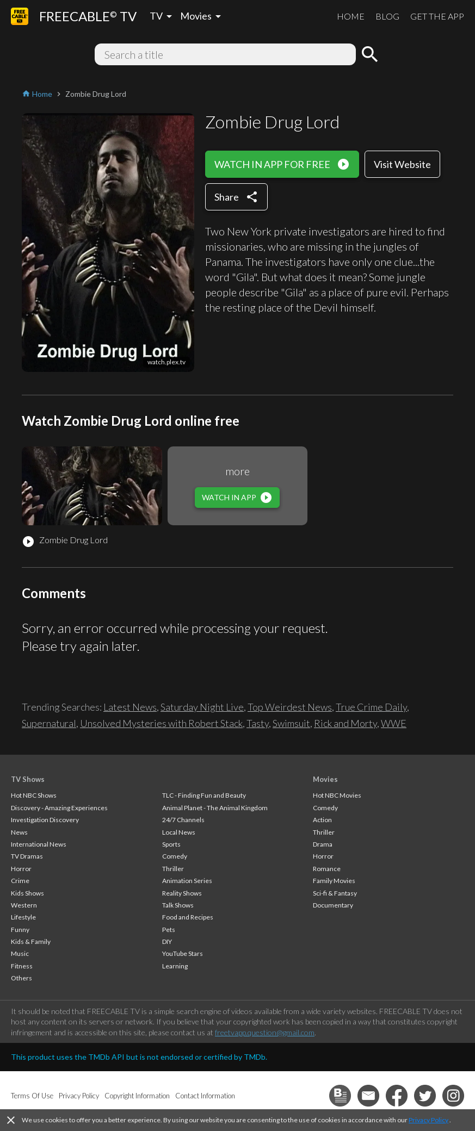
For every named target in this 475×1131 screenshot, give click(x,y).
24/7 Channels (183, 820)
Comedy (174, 856)
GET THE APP (437, 16)
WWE (393, 723)
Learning (175, 966)
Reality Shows (182, 893)
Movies (325, 779)
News (19, 832)
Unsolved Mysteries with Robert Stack (161, 723)
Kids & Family (31, 941)
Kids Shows (27, 893)
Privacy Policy (428, 1120)
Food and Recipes (187, 917)
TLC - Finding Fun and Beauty (204, 795)
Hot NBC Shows (34, 795)
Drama (322, 844)
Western (24, 905)
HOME (351, 16)
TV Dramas (27, 856)
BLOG (387, 16)
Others (21, 978)
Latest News (130, 707)
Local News (178, 832)
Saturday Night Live (202, 707)
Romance (327, 869)
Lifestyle (23, 917)
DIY (167, 941)
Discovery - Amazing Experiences (59, 808)
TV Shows (28, 779)
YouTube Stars (182, 953)
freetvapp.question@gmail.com (264, 1032)
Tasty (257, 723)
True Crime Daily (371, 707)
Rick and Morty (345, 723)
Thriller (173, 869)
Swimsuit (291, 723)
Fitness (22, 966)
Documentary (333, 905)
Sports (171, 844)
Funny (20, 929)
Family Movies (334, 881)
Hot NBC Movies (337, 795)
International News (38, 844)
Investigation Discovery (45, 820)
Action (322, 820)
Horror (21, 869)
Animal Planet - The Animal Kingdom (215, 808)
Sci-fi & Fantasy (335, 893)
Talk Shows (178, 905)
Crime (20, 881)
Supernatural (49, 723)
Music (20, 953)
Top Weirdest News (290, 707)
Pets (168, 929)
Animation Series (187, 881)
